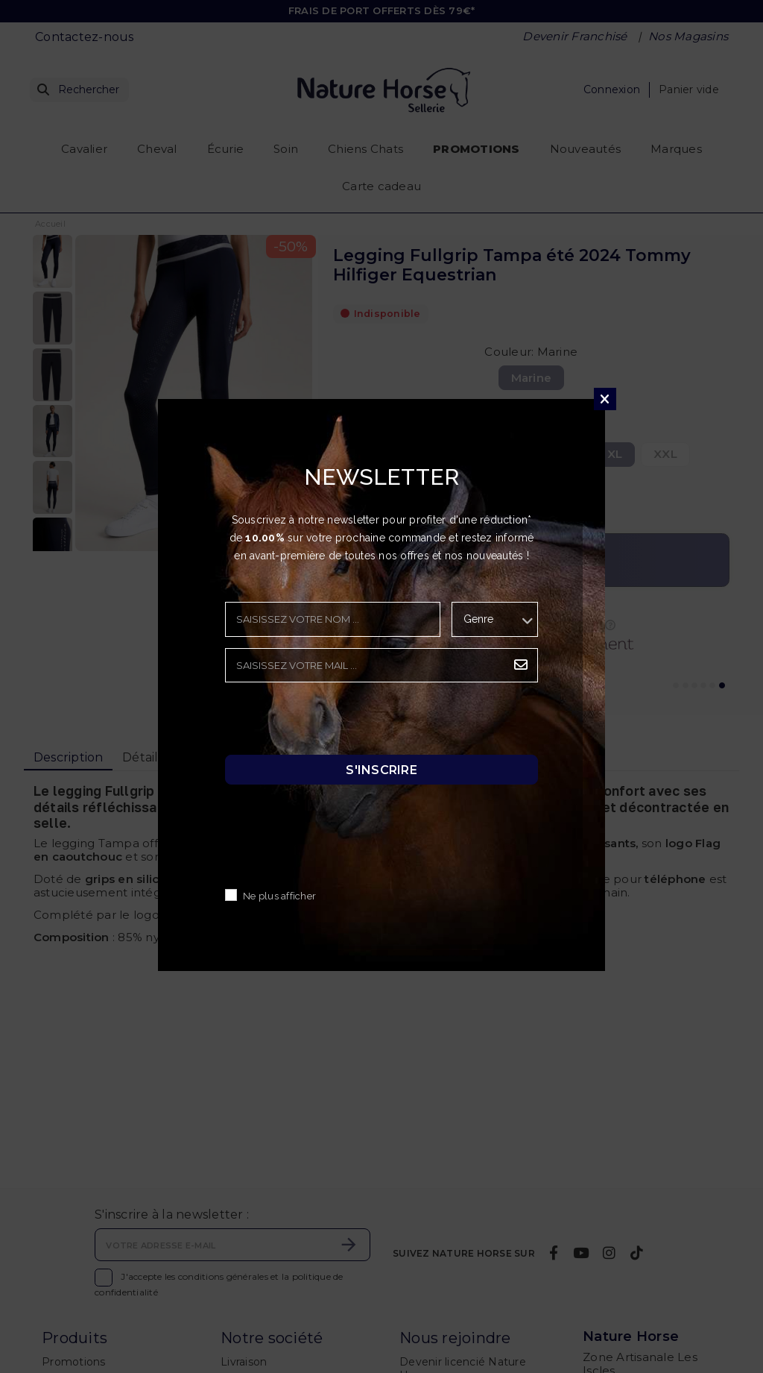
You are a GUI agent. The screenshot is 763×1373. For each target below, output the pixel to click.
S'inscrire (381, 769)
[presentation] (338, 723)
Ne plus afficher (279, 896)
